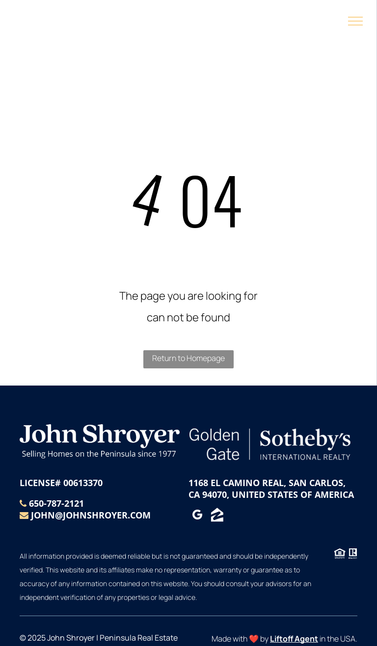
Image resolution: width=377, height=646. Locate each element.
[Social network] (217, 516)
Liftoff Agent (294, 638)
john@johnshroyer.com (91, 515)
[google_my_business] (197, 516)
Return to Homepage (188, 358)
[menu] (355, 21)
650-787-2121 (56, 503)
